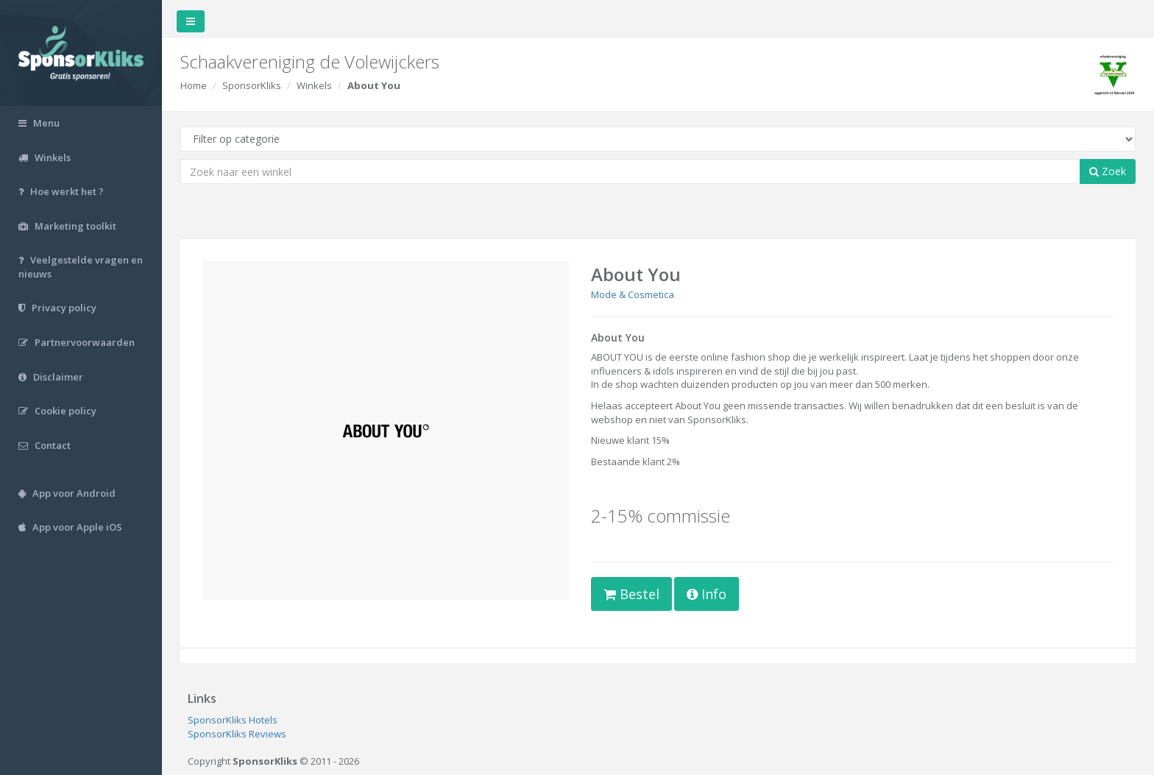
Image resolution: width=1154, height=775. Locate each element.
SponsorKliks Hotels (232, 719)
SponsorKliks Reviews (237, 733)
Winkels (314, 85)
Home (193, 85)
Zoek (1107, 171)
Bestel (631, 594)
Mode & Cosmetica (632, 294)
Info (706, 594)
